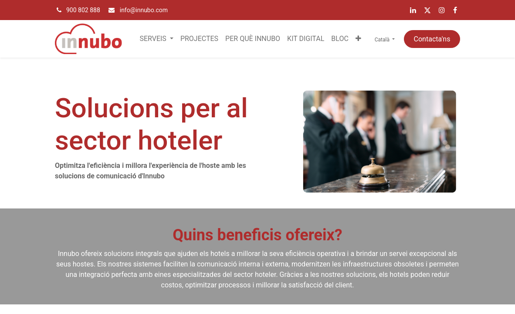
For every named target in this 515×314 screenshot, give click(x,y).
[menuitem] (199, 39)
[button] (358, 39)
